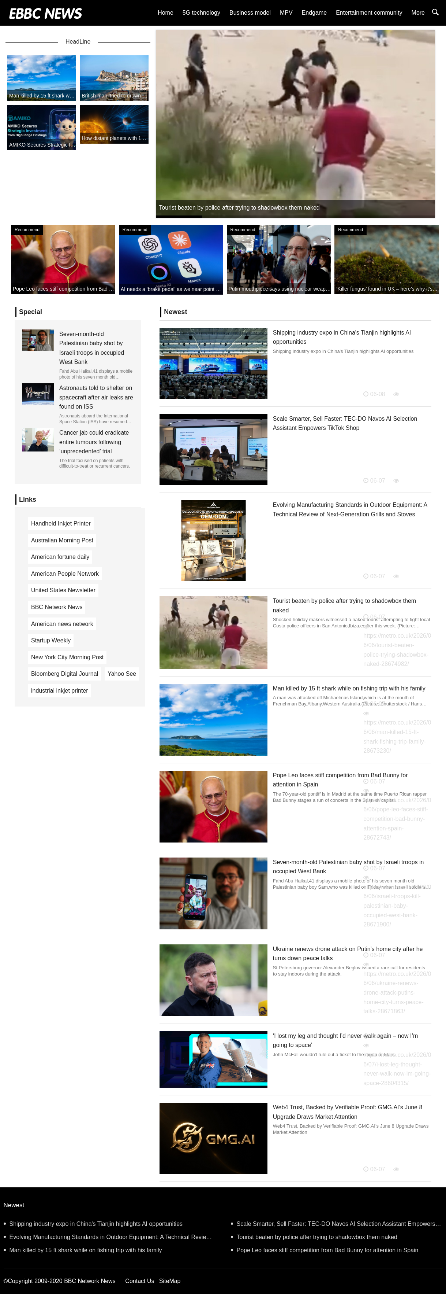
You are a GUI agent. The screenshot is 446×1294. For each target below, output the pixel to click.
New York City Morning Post (67, 657)
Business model (250, 13)
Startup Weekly (51, 640)
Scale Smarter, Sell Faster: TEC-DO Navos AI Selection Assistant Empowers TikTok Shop (333, 1226)
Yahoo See (122, 674)
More (418, 13)
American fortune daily (60, 557)
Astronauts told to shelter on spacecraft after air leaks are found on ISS (96, 397)
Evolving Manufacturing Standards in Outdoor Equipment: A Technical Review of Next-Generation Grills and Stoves (107, 1239)
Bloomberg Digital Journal (64, 674)
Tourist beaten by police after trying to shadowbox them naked (314, 1237)
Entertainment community (369, 13)
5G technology (201, 13)
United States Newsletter (63, 590)
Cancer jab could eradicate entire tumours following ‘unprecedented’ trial (94, 442)
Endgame (314, 13)
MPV (286, 13)
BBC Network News (56, 607)
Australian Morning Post (62, 540)
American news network (62, 624)
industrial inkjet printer (59, 690)
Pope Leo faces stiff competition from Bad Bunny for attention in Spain (325, 1250)
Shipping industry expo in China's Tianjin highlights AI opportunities (93, 1224)
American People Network (65, 574)
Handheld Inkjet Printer (61, 523)
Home (165, 13)
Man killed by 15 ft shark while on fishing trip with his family (349, 688)
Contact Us (139, 1281)
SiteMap (170, 1281)
